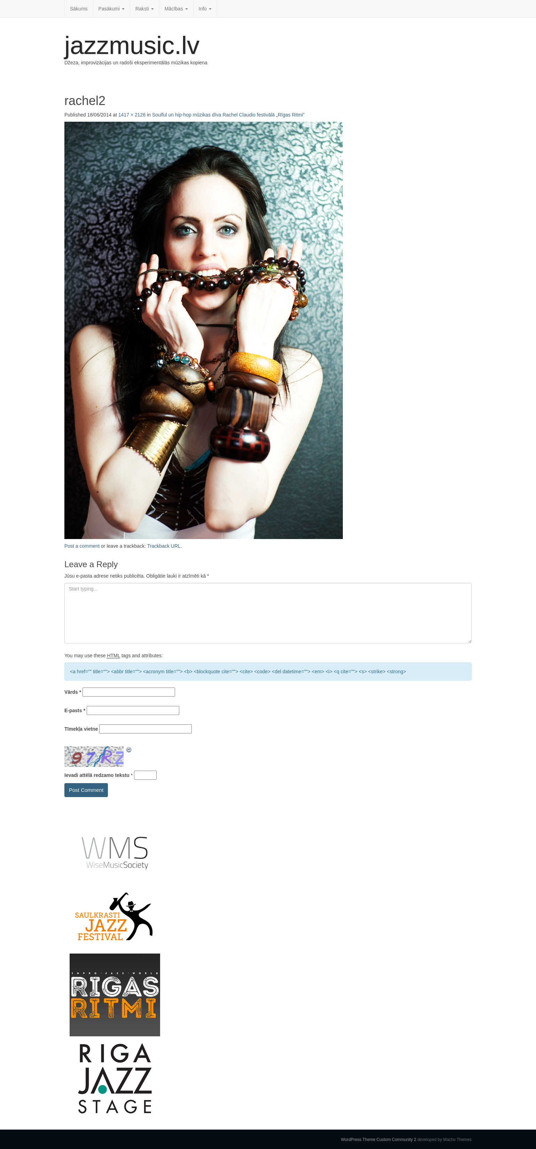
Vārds (72, 692)
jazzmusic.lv (131, 45)
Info (205, 8)
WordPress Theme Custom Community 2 (378, 1139)
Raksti (144, 8)
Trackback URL (164, 546)
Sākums (79, 8)
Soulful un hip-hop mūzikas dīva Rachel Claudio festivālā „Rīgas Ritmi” (228, 115)
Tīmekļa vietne (81, 729)
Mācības (176, 8)
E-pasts (74, 710)
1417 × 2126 (131, 115)
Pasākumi (111, 8)
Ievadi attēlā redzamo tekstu (96, 775)
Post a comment (82, 546)
